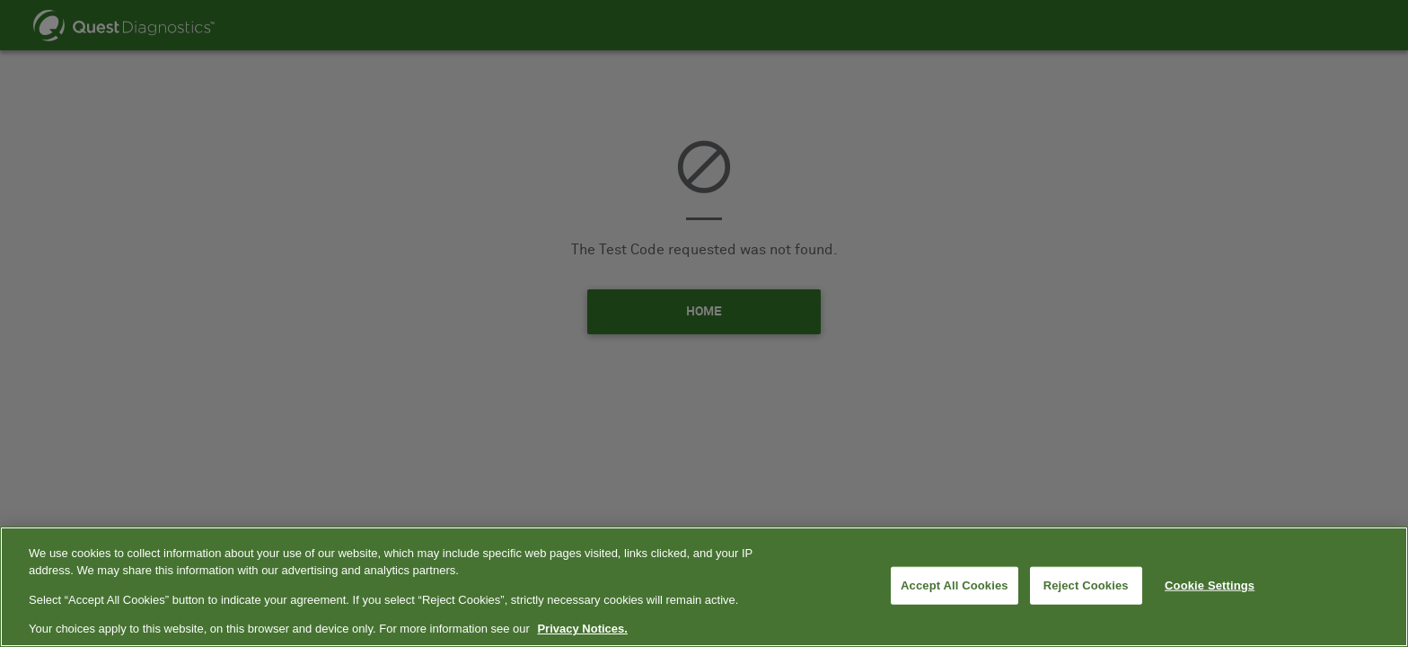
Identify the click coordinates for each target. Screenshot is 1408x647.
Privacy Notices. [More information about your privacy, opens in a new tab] (582, 628)
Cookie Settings (1209, 585)
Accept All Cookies (954, 585)
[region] (704, 587)
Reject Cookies (1086, 585)
